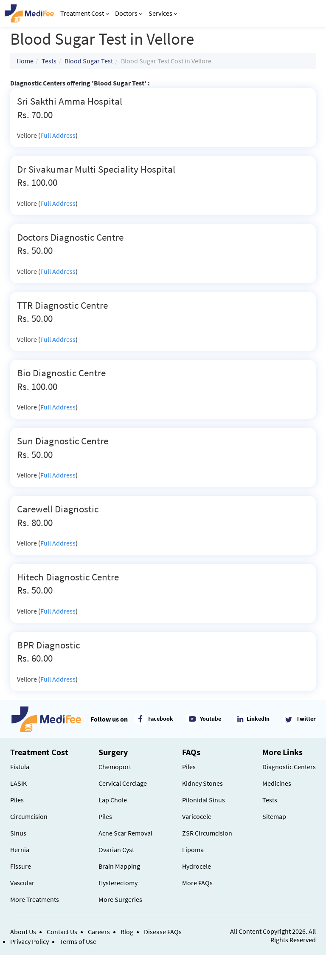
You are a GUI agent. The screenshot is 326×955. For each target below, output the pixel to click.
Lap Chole (112, 800)
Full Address (58, 135)
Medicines (276, 783)
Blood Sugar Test (89, 61)
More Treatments (34, 899)
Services (163, 13)
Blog (127, 931)
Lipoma (193, 849)
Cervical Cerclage (122, 783)
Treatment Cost (84, 13)
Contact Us (62, 931)
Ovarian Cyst (116, 849)
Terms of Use (77, 941)
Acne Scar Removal (125, 833)
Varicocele (196, 816)
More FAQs (197, 882)
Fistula (19, 766)
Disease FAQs (163, 931)
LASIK (18, 783)
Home (25, 61)
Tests (49, 61)
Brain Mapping (119, 866)
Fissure (20, 866)
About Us (23, 931)
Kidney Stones (202, 783)
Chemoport (114, 766)
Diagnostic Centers (289, 766)
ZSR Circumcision (207, 833)
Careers (99, 931)
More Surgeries (120, 899)
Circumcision (29, 816)
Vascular (22, 882)
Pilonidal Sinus (203, 800)
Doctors (128, 13)
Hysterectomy (118, 882)
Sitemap (274, 816)
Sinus (18, 833)
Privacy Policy (29, 941)
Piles (17, 800)
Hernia (19, 849)
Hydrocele (196, 866)
